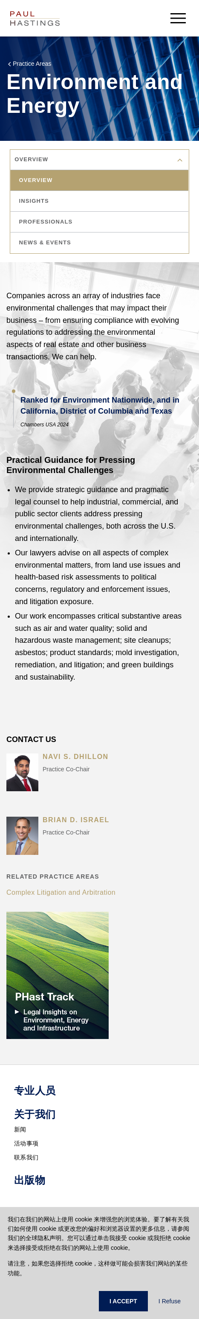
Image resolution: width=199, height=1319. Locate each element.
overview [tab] (36, 180)
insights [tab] (34, 201)
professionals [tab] (46, 221)
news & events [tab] (46, 242)
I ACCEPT (123, 1301)
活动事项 (26, 1143)
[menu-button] (178, 18)
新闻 (20, 1129)
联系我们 (26, 1157)
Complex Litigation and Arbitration (60, 892)
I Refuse (170, 1301)
